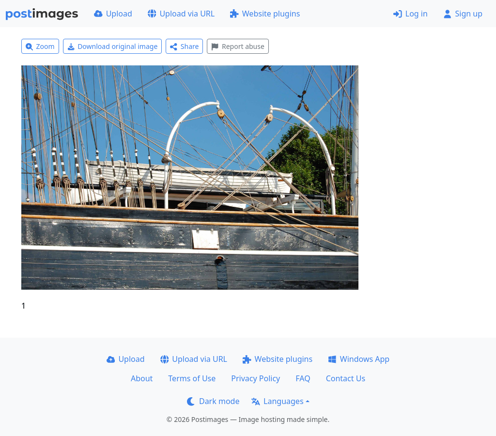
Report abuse (237, 46)
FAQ (302, 378)
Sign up (462, 13)
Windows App (358, 359)
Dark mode (213, 401)
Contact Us (345, 378)
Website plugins (265, 13)
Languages (277, 401)
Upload (113, 13)
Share (184, 46)
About (142, 378)
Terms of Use (192, 378)
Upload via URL (181, 13)
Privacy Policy (255, 378)
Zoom (40, 46)
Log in (410, 13)
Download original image (112, 46)
